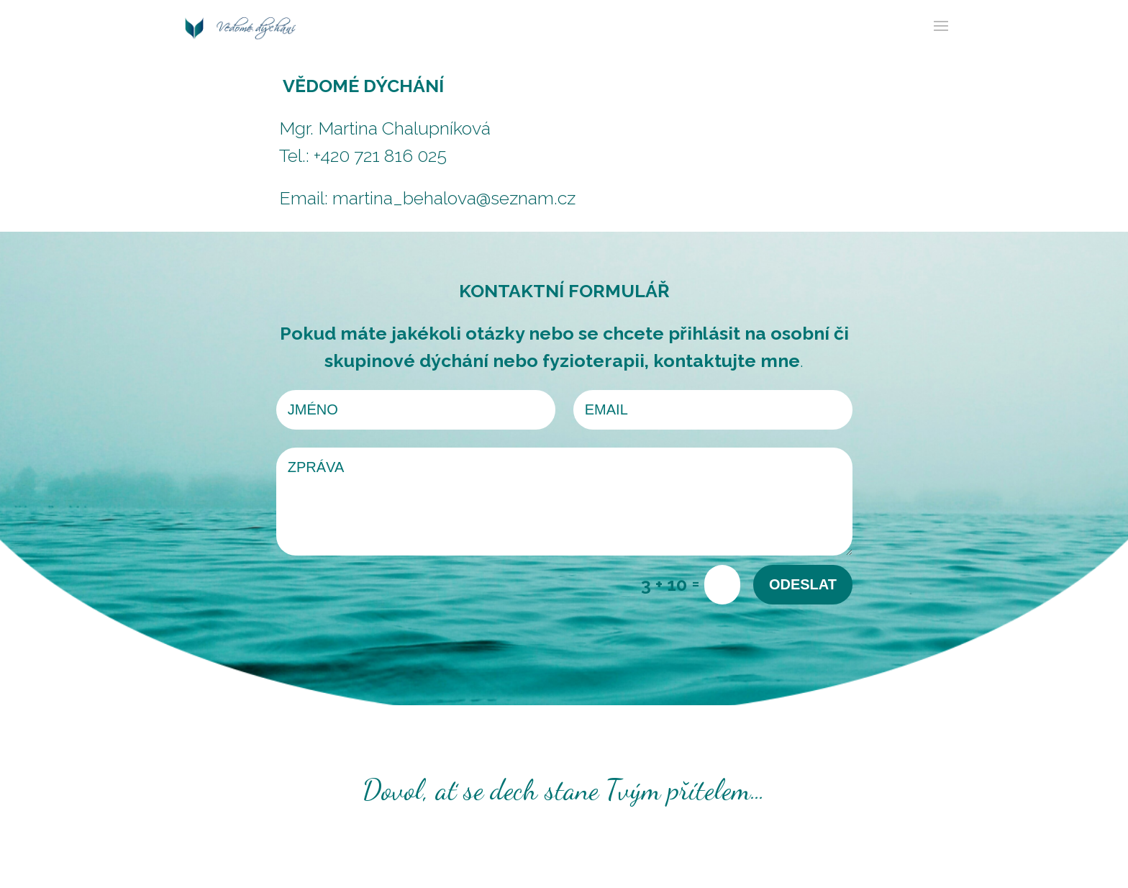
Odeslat (803, 584)
